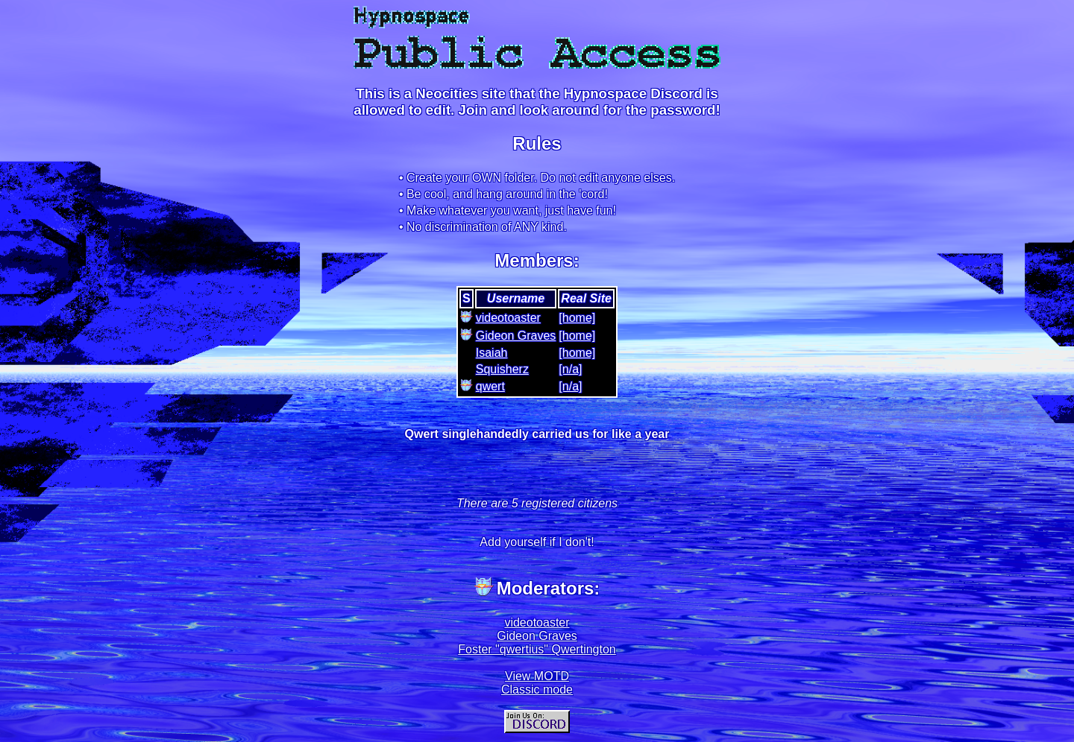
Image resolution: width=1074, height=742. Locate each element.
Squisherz (502, 369)
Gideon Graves (516, 335)
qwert (490, 386)
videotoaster (508, 317)
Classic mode (537, 689)
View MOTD (537, 676)
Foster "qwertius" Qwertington (536, 649)
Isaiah (492, 352)
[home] (577, 317)
